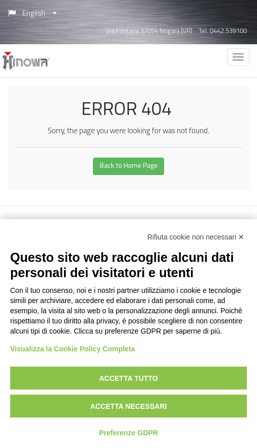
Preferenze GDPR (128, 433)
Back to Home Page (128, 166)
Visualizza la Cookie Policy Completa (72, 349)
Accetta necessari (128, 406)
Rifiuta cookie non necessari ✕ (195, 237)
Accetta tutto (128, 378)
